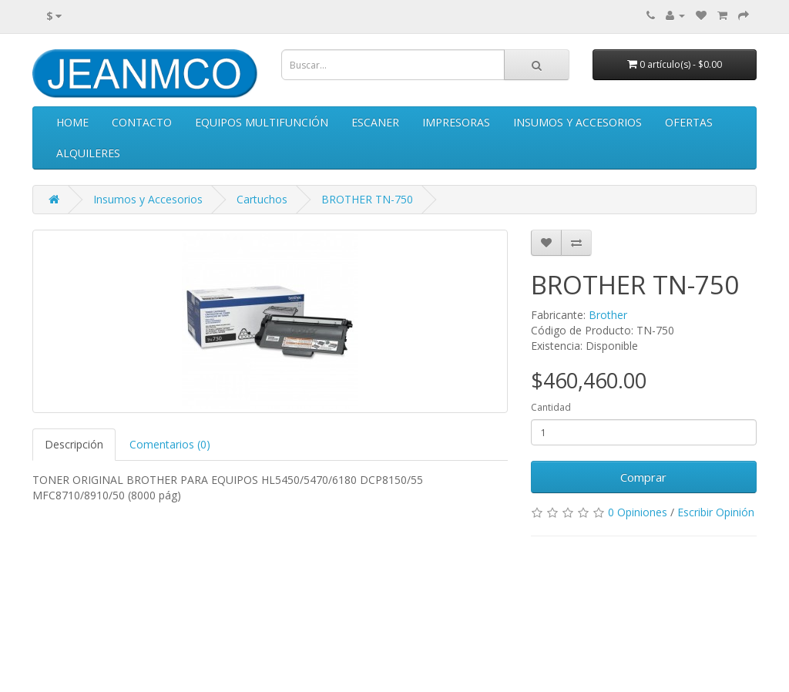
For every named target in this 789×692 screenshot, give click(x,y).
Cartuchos (262, 199)
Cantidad (551, 407)
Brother (608, 314)
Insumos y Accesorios (577, 122)
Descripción (74, 444)
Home (72, 122)
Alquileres (88, 153)
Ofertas (689, 122)
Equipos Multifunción (261, 122)
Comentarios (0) (169, 444)
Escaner (375, 122)
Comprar (643, 477)
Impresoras (456, 122)
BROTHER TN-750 (367, 199)
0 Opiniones (637, 512)
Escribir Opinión (715, 512)
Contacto (142, 122)
